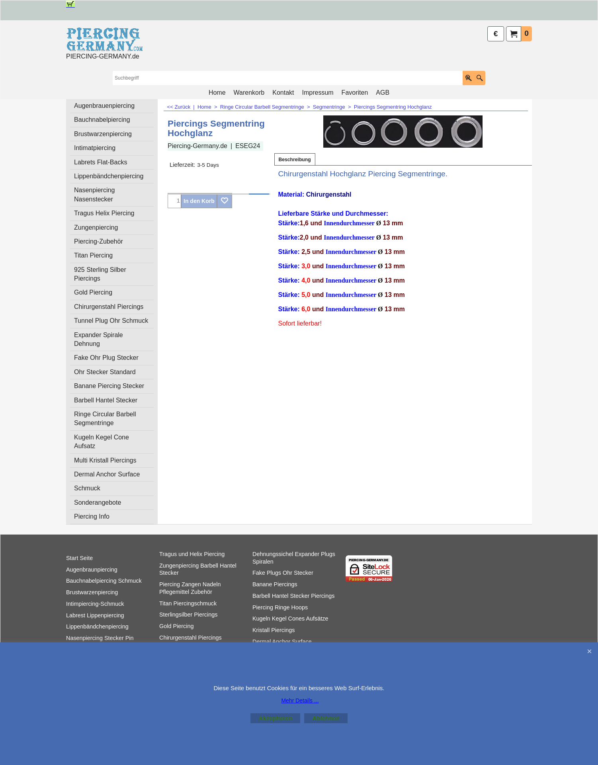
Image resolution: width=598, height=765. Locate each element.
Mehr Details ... (300, 700)
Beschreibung (295, 159)
